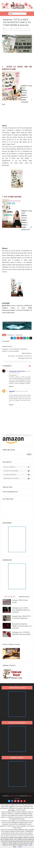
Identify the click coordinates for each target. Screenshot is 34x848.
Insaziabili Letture (13, 796)
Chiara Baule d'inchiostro (17, 371)
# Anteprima (10, 335)
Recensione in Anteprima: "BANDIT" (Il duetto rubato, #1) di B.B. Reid (21, 626)
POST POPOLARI (9, 597)
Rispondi (11, 386)
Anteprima (20, 28)
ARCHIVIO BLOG (24, 597)
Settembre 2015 (22, 30)
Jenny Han (26, 28)
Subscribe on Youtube (17, 478)
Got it (20, 847)
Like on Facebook (17, 467)
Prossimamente (12, 30)
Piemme (5, 30)
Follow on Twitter (17, 474)
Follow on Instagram (17, 471)
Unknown (12, 391)
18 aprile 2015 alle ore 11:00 (18, 392)
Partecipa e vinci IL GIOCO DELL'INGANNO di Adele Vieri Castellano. (21, 610)
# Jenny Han (19, 335)
